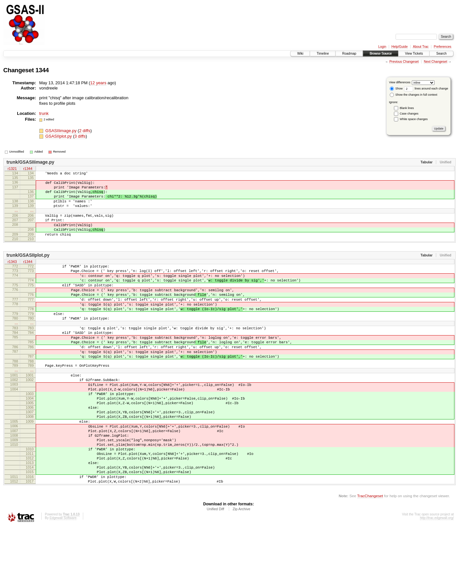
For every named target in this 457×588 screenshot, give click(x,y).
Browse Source (381, 53)
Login (382, 46)
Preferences (442, 46)
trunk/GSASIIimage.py (30, 162)
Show (396, 88)
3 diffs (79, 136)
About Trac (420, 46)
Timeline (323, 53)
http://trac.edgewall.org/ (437, 579)
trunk (44, 113)
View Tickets (414, 53)
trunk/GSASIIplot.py (28, 270)
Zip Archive (241, 570)
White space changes (414, 119)
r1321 (12, 169)
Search (441, 53)
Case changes (409, 113)
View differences (400, 82)
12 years (98, 82)
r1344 (27, 169)
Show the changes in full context (413, 94)
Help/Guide (399, 46)
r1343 (12, 278)
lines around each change (426, 88)
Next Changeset (435, 61)
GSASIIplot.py (59, 136)
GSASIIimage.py (61, 130)
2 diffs (84, 130)
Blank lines (407, 108)
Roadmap (349, 53)
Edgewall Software (62, 579)
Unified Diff (215, 570)
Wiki (300, 53)
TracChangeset (370, 557)
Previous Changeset (404, 61)
